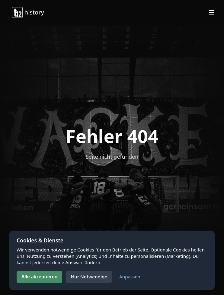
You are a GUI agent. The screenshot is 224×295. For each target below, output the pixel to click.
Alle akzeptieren (39, 277)
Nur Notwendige (89, 277)
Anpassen (129, 277)
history (27, 12)
